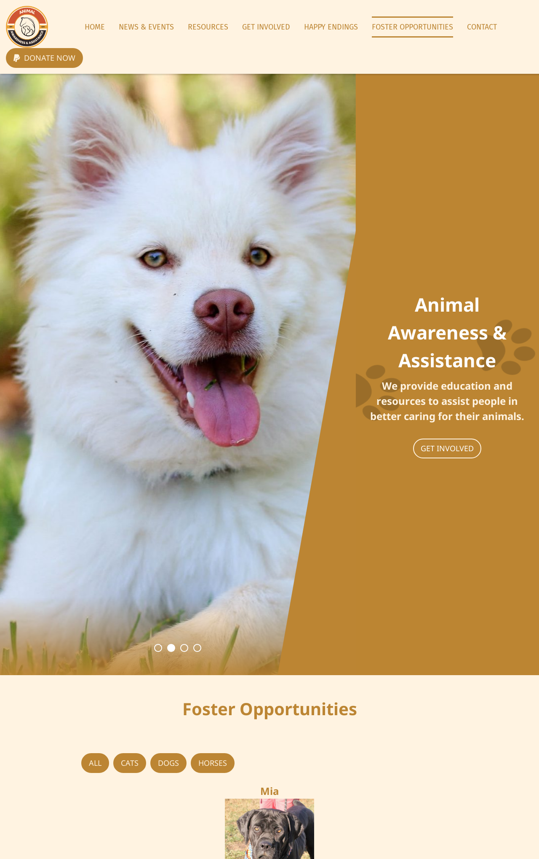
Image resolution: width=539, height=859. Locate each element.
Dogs (168, 763)
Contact (482, 27)
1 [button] (158, 648)
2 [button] (171, 648)
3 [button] (184, 648)
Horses (212, 763)
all (95, 763)
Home (95, 27)
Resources (208, 27)
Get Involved (266, 27)
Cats (130, 763)
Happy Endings (331, 27)
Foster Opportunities (412, 27)
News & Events (146, 27)
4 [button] (197, 648)
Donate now (44, 58)
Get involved (447, 448)
